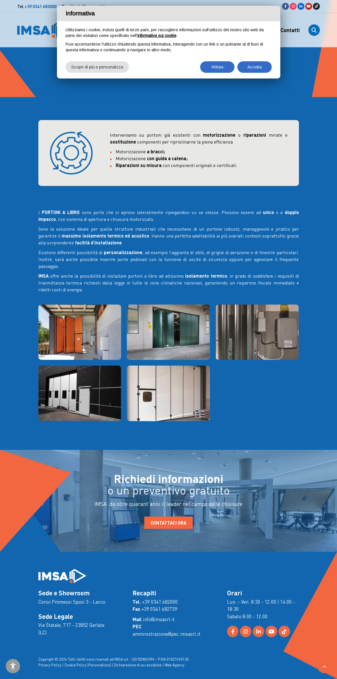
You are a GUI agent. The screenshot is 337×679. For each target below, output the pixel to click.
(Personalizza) (99, 664)
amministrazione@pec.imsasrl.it (166, 634)
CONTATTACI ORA (168, 523)
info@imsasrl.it (159, 619)
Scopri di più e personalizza (97, 66)
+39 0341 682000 (40, 6)
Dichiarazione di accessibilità (137, 664)
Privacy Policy (49, 664)
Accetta (254, 66)
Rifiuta (217, 66)
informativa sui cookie (156, 35)
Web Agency (174, 664)
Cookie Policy (75, 664)
